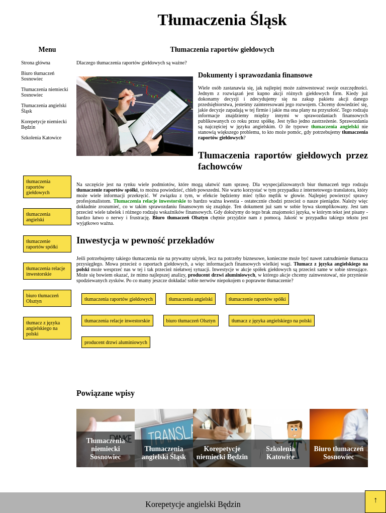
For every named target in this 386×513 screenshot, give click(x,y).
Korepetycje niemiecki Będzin (44, 124)
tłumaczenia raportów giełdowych (38, 187)
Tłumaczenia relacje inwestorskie (149, 201)
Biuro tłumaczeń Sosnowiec (37, 75)
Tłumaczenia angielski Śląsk (43, 108)
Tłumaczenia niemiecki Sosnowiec (44, 92)
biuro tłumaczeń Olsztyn (42, 298)
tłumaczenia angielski (38, 216)
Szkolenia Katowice (41, 137)
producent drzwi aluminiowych (115, 342)
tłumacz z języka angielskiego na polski (43, 328)
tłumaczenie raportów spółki (42, 243)
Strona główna (35, 62)
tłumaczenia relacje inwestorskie (45, 271)
